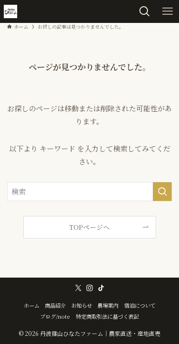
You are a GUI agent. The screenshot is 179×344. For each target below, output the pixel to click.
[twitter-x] (78, 288)
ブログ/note (55, 316)
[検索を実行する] (162, 191)
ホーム (32, 305)
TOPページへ (89, 227)
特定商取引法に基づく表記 (107, 316)
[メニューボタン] (167, 11)
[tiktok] (101, 288)
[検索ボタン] (144, 11)
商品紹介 (55, 305)
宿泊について (140, 305)
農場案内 (107, 305)
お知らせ (81, 305)
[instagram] (89, 288)
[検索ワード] (89, 191)
